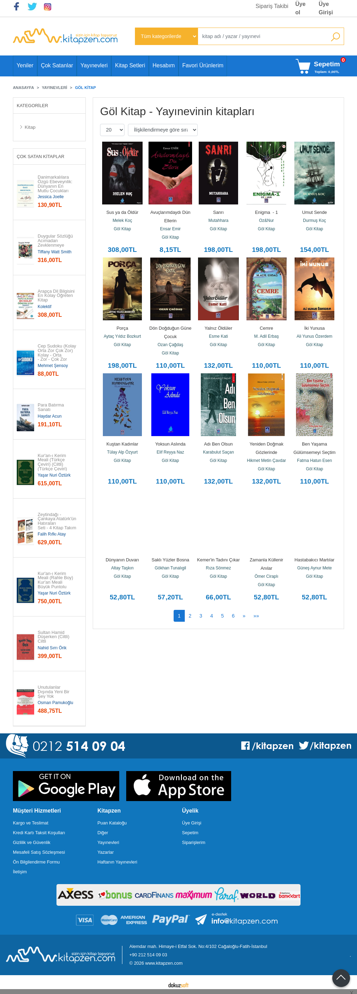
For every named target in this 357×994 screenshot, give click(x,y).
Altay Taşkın (122, 568)
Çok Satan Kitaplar (40, 156)
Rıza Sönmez (218, 568)
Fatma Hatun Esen (314, 460)
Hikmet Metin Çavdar (266, 460)
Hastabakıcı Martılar (315, 559)
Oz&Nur (266, 220)
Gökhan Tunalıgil (170, 568)
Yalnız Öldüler (218, 328)
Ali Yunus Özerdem (315, 336)
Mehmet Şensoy (53, 365)
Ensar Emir (170, 228)
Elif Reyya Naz (170, 452)
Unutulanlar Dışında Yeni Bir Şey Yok (54, 691)
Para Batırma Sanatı (51, 407)
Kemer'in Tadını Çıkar (218, 559)
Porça (122, 328)
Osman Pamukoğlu (55, 702)
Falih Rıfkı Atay (52, 534)
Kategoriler (32, 105)
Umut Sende (314, 212)
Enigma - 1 (266, 212)
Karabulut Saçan (218, 452)
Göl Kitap (122, 228)
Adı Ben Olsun (218, 444)
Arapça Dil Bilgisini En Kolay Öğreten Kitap (57, 295)
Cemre (266, 328)
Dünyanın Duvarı (122, 559)
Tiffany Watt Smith (54, 251)
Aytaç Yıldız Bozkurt (122, 336)
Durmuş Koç (314, 220)
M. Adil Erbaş (266, 336)
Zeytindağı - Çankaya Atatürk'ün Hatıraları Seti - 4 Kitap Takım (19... (57, 524)
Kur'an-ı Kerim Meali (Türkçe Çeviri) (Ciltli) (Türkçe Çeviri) (52, 462)
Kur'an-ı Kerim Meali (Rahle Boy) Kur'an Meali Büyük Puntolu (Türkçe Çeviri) (56, 582)
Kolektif (44, 306)
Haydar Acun (50, 416)
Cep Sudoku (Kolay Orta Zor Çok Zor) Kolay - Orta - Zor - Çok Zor (57, 353)
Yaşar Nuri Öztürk (54, 475)
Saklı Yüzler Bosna (170, 559)
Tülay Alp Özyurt (122, 452)
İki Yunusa (314, 328)
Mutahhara (218, 220)
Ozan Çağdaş (170, 344)
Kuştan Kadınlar (122, 444)
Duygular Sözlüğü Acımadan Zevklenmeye (56, 240)
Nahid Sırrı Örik (52, 647)
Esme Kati (218, 336)
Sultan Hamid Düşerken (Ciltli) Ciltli (54, 637)
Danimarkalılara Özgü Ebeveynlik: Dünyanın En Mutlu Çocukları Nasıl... (56, 186)
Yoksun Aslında (170, 444)
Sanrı (218, 212)
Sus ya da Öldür (122, 212)
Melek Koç (122, 220)
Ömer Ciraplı (266, 576)
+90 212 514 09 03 (148, 954)
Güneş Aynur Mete (314, 568)
